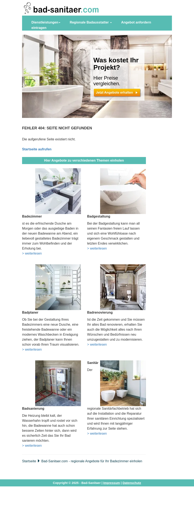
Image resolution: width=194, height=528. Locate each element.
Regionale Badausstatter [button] (91, 22)
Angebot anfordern (136, 22)
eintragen (38, 28)
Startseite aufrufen (36, 149)
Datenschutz (132, 483)
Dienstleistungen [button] (45, 22)
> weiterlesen (32, 253)
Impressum (111, 483)
